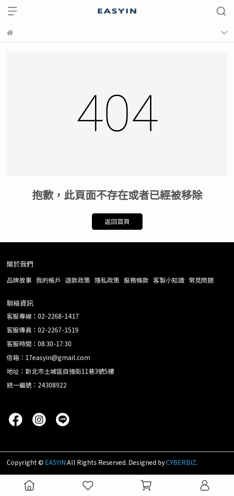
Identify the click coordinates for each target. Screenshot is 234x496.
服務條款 (136, 280)
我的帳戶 (48, 280)
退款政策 (77, 280)
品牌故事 (19, 280)
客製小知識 (168, 280)
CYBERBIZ (181, 462)
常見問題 (201, 280)
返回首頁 (117, 221)
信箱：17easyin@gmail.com (48, 357)
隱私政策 (107, 280)
